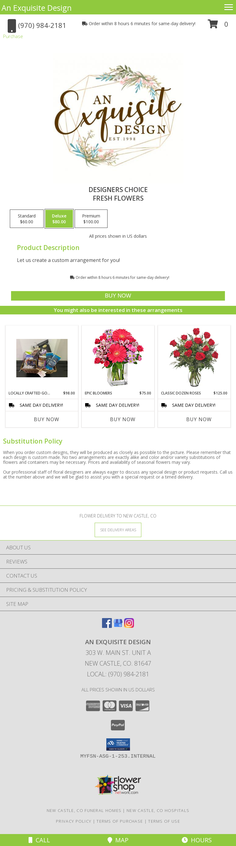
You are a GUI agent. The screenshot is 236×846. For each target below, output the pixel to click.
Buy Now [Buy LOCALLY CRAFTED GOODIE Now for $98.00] (46, 419)
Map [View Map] (118, 840)
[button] (218, 26)
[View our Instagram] (129, 625)
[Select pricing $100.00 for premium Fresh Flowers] (91, 219)
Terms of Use (164, 821)
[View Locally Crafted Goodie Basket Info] (42, 358)
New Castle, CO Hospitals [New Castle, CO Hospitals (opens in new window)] (158, 810)
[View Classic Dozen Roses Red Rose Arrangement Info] (194, 358)
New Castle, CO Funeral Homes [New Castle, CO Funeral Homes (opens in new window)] (84, 810)
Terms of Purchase (119, 821)
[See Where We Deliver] (118, 530)
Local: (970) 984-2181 (118, 674)
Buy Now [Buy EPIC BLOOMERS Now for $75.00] (123, 419)
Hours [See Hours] (197, 840)
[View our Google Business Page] (118, 625)
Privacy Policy (73, 821)
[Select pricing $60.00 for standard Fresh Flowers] (26, 219)
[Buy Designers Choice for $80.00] (118, 296)
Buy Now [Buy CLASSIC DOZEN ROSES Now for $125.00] (199, 419)
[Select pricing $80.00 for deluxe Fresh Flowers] (59, 219)
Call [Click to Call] (39, 840)
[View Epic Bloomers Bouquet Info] (118, 358)
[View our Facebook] (107, 625)
